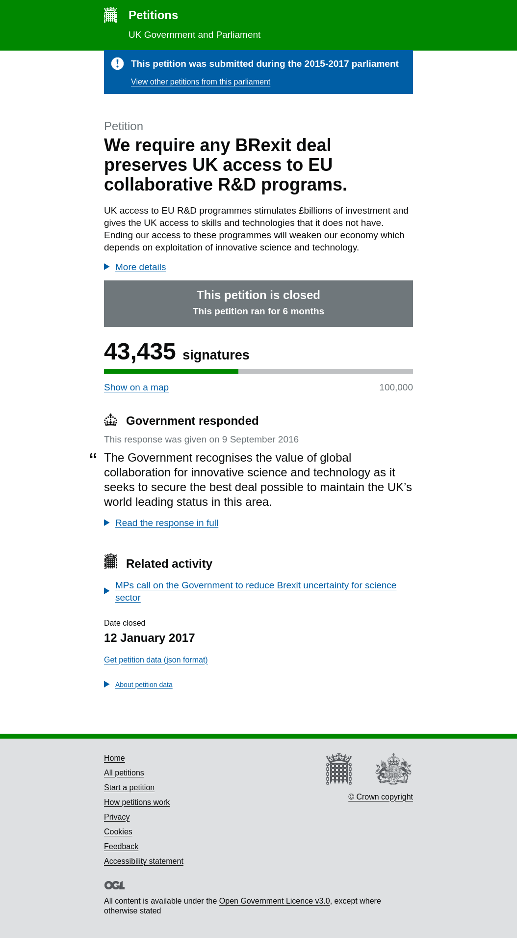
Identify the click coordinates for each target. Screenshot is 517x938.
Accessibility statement (143, 861)
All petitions (124, 773)
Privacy (116, 817)
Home (114, 758)
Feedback (121, 846)
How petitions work (137, 802)
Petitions (153, 15)
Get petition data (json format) (156, 660)
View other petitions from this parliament (200, 82)
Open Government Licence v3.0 (274, 901)
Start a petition (129, 787)
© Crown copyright (380, 797)
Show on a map (136, 387)
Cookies (118, 832)
